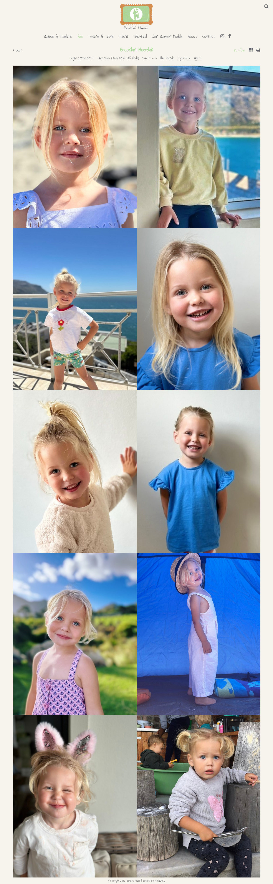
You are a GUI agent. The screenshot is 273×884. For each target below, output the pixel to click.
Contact (208, 35)
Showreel (140, 35)
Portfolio (239, 50)
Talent (123, 35)
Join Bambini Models (167, 35)
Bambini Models (136, 17)
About (192, 35)
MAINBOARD (160, 881)
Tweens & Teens (101, 35)
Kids (80, 35)
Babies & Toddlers (58, 35)
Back (17, 50)
